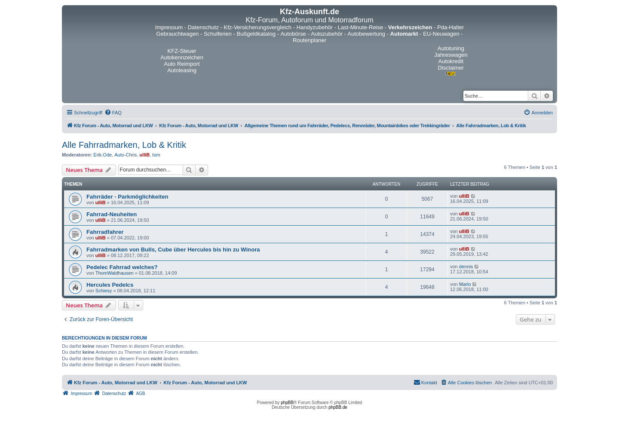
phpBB (287, 402)
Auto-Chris (125, 154)
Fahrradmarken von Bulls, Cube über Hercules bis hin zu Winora (173, 249)
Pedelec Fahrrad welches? (122, 267)
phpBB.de (337, 407)
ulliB (144, 154)
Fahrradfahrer (104, 232)
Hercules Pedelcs (109, 285)
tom (156, 154)
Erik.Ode (102, 154)
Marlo (465, 284)
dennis (466, 266)
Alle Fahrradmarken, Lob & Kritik (124, 145)
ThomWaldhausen (114, 273)
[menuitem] (113, 112)
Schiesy (103, 290)
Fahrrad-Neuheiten (111, 214)
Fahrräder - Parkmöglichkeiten (127, 196)
